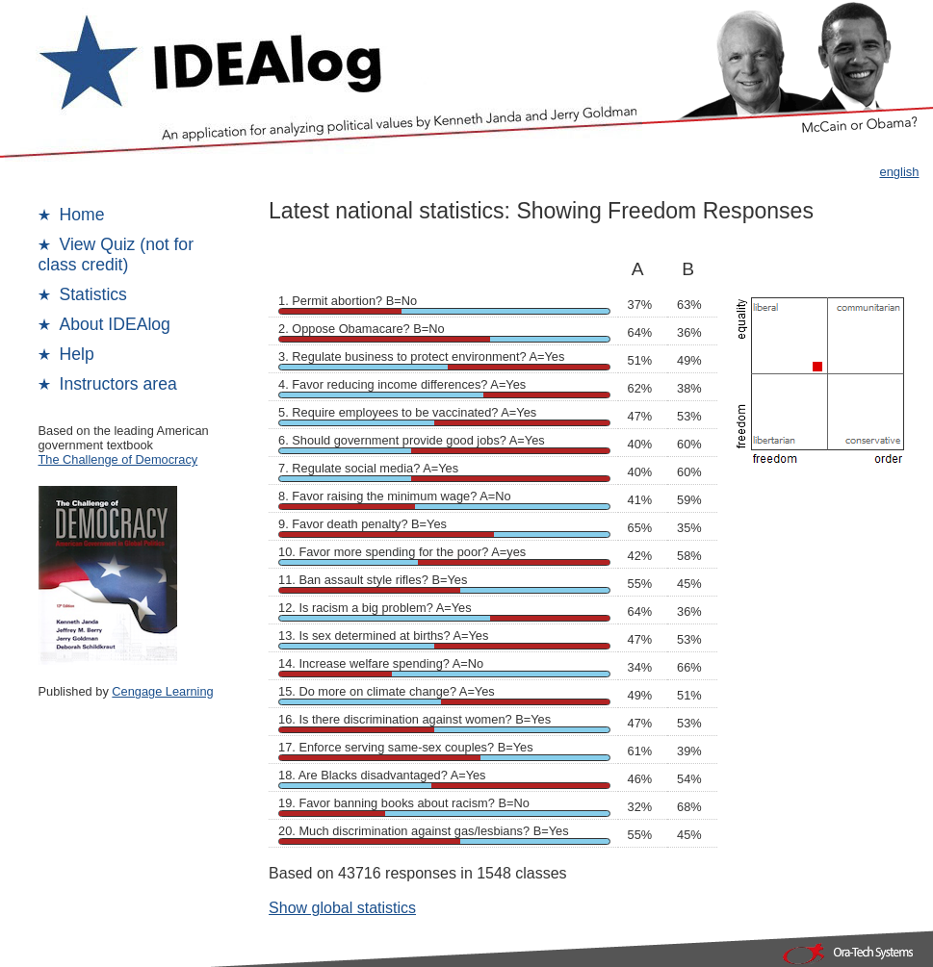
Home (82, 214)
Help (77, 354)
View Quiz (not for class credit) (116, 254)
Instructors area (118, 384)
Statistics (93, 294)
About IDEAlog (115, 324)
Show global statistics (342, 908)
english (899, 172)
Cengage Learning (162, 691)
